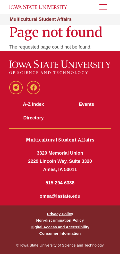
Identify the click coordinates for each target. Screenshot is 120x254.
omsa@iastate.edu (60, 196)
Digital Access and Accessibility (60, 227)
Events (86, 104)
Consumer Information (60, 233)
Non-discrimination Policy (60, 220)
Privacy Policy (60, 214)
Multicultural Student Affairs (41, 19)
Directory (33, 117)
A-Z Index (33, 104)
